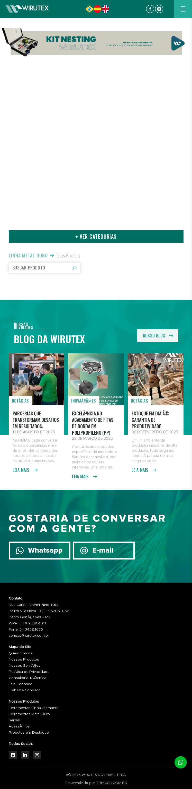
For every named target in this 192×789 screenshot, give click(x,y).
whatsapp (181, 762)
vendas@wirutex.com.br (29, 635)
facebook (150, 9)
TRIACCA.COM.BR (111, 783)
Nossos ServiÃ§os (25, 665)
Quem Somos (21, 653)
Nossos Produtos (24, 659)
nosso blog (154, 336)
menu (183, 9)
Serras (14, 720)
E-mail (102, 550)
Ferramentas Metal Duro (29, 714)
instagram (159, 9)
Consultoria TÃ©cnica (27, 678)
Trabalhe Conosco (25, 690)
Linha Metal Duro (28, 255)
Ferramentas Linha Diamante (33, 708)
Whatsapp (45, 550)
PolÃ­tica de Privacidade (29, 672)
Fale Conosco (20, 684)
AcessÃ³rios (19, 726)
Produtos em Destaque (29, 732)
